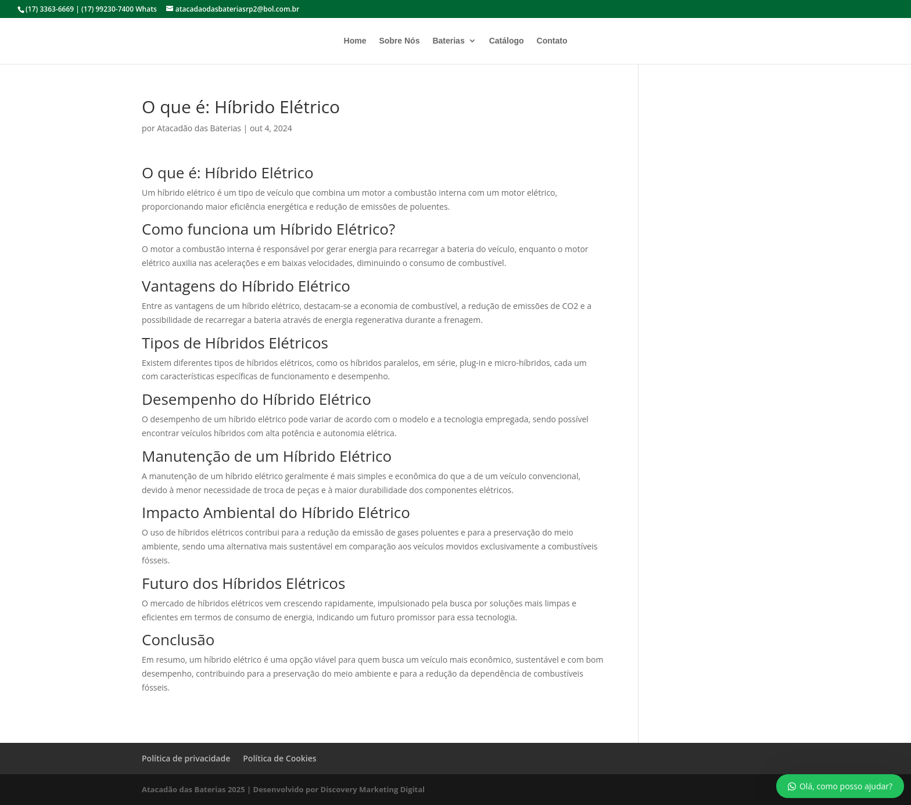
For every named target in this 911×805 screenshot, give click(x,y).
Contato (552, 41)
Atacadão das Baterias (199, 128)
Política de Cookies (279, 758)
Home (355, 41)
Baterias (448, 41)
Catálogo (506, 41)
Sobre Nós (399, 41)
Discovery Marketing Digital (373, 789)
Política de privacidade (186, 758)
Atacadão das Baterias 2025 (193, 789)
